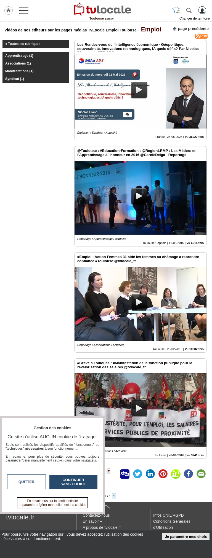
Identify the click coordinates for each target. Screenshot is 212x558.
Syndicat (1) (14, 79)
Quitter (26, 482)
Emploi (149, 29)
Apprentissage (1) (19, 56)
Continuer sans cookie (73, 482)
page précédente (191, 28)
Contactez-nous (96, 515)
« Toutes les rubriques (22, 44)
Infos (168, 515)
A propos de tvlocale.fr (102, 527)
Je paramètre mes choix (186, 537)
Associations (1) (18, 63)
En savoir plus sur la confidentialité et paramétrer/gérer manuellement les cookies (52, 503)
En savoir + (92, 521)
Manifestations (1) (19, 71)
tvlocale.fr (20, 517)
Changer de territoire (194, 18)
